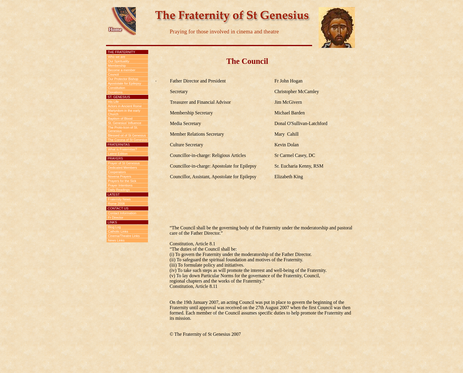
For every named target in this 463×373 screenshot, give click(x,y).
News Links (116, 240)
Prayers (115, 158)
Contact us (118, 208)
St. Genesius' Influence (124, 123)
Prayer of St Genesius (124, 163)
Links (112, 222)
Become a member (122, 70)
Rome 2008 (116, 203)
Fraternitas (119, 144)
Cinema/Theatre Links (124, 236)
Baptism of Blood (120, 118)
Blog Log (114, 227)
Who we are (116, 57)
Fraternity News (119, 199)
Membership (117, 65)
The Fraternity (121, 52)
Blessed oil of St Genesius (127, 135)
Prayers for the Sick (122, 181)
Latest (114, 194)
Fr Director (115, 217)
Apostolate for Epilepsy (124, 83)
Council (113, 74)
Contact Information (122, 213)
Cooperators (117, 172)
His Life (113, 101)
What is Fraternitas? (122, 149)
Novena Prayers (119, 176)
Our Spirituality (118, 61)
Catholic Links (118, 231)
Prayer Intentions (120, 185)
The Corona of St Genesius (127, 140)
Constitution (116, 88)
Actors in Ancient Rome (125, 106)
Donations (115, 92)
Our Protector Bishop (123, 79)
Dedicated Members (122, 167)
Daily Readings (119, 190)
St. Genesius (119, 97)
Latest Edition (118, 153)
